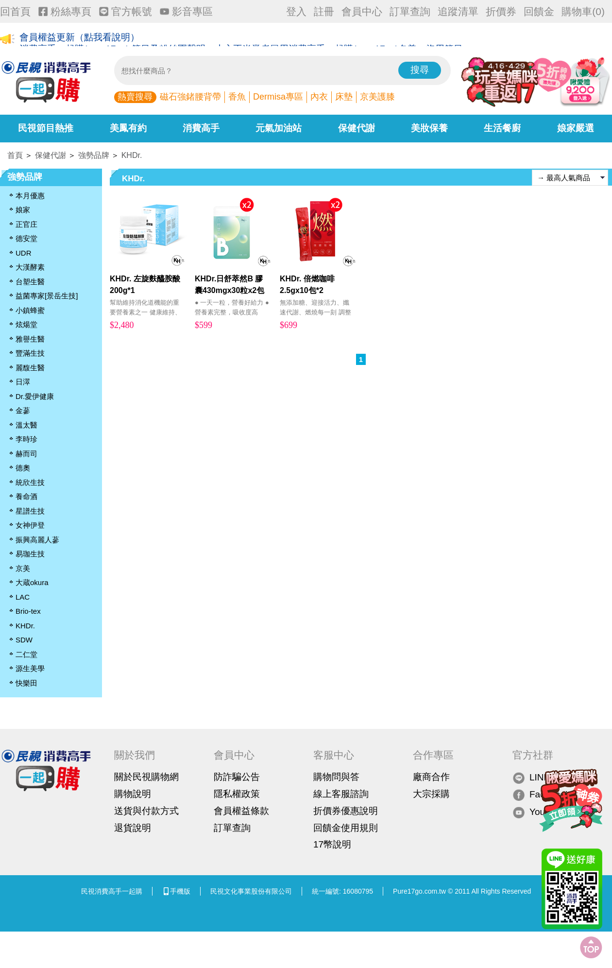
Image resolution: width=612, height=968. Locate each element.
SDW (24, 640)
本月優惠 (30, 195)
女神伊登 (30, 525)
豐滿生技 (30, 353)
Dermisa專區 (278, 97)
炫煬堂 (26, 324)
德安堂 (26, 238)
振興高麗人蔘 (37, 540)
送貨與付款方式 (146, 811)
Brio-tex (28, 611)
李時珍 (26, 439)
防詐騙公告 (237, 777)
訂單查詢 (410, 11)
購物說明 (132, 794)
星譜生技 (30, 511)
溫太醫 (26, 425)
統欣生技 (30, 482)
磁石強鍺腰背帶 (190, 97)
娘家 (23, 210)
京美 (23, 568)
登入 (296, 11)
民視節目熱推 (45, 128)
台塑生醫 (30, 281)
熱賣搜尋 (135, 97)
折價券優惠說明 (345, 811)
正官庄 (26, 224)
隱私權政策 (237, 794)
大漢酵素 (30, 267)
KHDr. (131, 155)
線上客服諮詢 (341, 794)
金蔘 (23, 410)
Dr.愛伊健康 (35, 396)
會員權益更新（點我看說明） (79, 40)
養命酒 (26, 496)
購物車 (583, 11)
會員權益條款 (241, 811)
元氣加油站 (278, 128)
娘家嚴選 (575, 128)
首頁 (15, 155)
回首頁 (15, 11)
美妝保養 (429, 128)
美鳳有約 (128, 128)
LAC (23, 597)
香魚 (237, 97)
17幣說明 (332, 844)
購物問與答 (336, 777)
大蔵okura (32, 582)
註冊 (324, 11)
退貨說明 (132, 828)
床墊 (344, 97)
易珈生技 (30, 554)
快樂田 (26, 683)
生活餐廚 (502, 128)
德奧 (23, 468)
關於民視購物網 (146, 777)
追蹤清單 (458, 11)
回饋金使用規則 (345, 828)
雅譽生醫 (30, 339)
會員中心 (361, 11)
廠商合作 (431, 777)
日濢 (23, 382)
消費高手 (201, 128)
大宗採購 (431, 794)
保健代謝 (356, 128)
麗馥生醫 (30, 367)
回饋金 (539, 11)
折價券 (501, 11)
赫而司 (26, 453)
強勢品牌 (93, 155)
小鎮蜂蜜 (30, 310)
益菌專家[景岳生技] (47, 296)
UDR (24, 253)
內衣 (319, 97)
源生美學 (30, 668)
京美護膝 (377, 97)
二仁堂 (26, 654)
